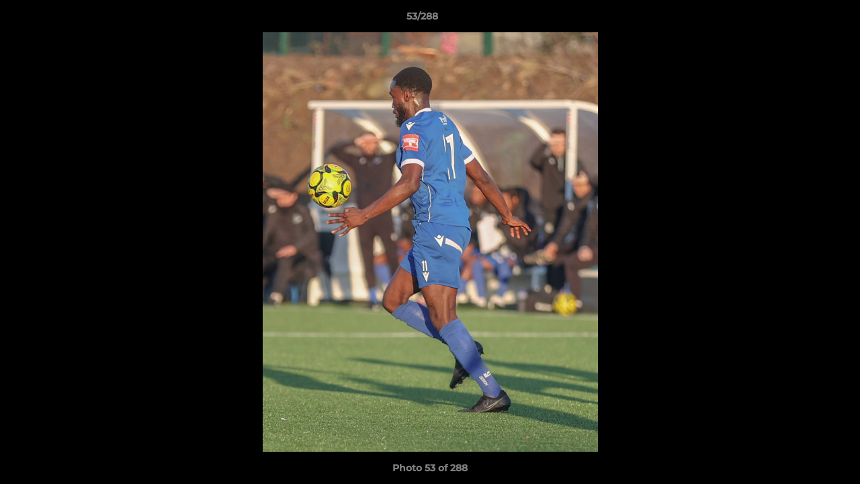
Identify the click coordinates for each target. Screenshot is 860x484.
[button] (804, 19)
